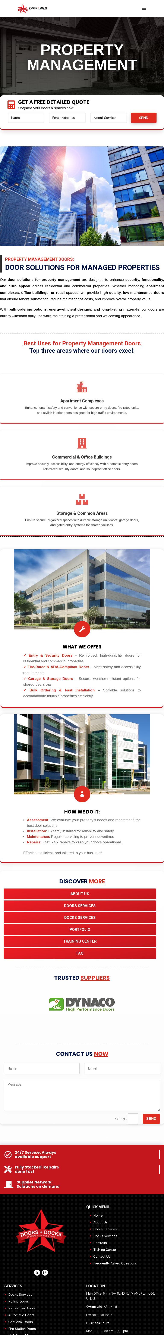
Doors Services (105, 1229)
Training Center (104, 1250)
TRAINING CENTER (80, 941)
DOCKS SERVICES (80, 917)
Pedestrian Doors (21, 1308)
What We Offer (82, 647)
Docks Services (105, 1236)
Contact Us (101, 1256)
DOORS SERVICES (80, 905)
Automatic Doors (21, 1315)
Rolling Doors (18, 1301)
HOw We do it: (82, 812)
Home (98, 1215)
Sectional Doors (20, 1322)
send (143, 118)
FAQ (79, 953)
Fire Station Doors (22, 1329)
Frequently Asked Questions (115, 1263)
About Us (79, 893)
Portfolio (80, 929)
